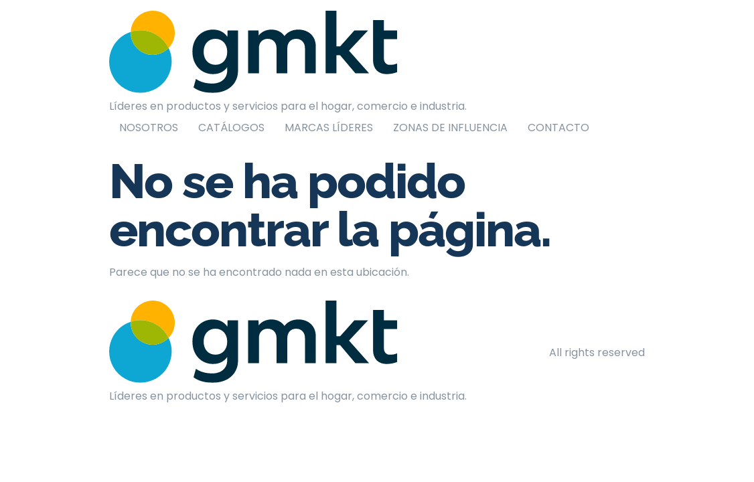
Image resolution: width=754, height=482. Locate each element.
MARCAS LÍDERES (329, 127)
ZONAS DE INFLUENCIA (450, 127)
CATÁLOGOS (231, 127)
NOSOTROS (148, 127)
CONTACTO (558, 127)
